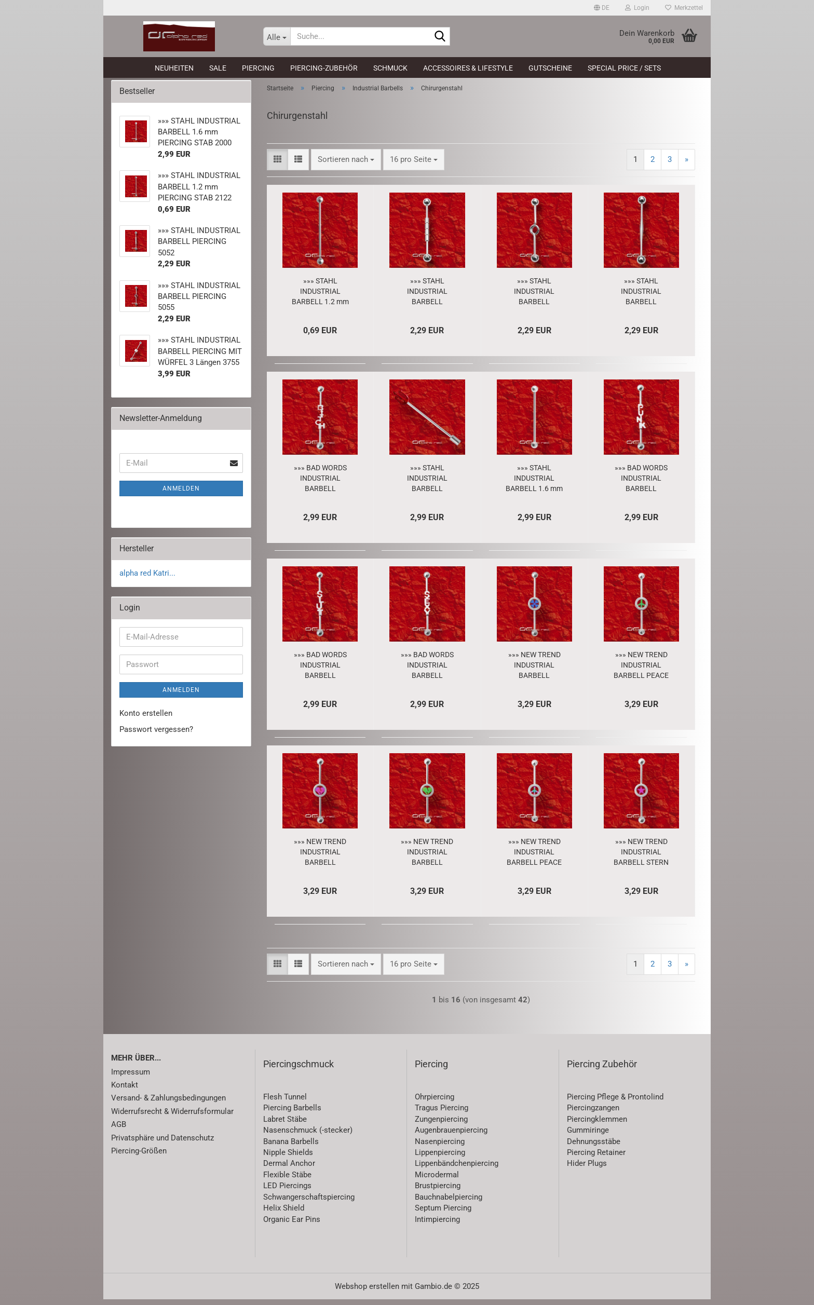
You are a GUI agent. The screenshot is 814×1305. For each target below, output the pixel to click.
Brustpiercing (437, 1192)
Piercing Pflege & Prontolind (615, 1102)
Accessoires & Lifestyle (468, 68)
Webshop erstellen (367, 1292)
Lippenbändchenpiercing (456, 1169)
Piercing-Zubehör (324, 68)
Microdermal (437, 1180)
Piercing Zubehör (602, 1069)
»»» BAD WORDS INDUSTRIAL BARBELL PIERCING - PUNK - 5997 (641, 484)
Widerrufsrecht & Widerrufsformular (172, 1117)
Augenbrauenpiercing (451, 1135)
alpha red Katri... (147, 578)
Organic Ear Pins (291, 1225)
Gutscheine (550, 68)
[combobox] (346, 165)
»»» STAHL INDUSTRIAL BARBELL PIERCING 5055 (534, 297)
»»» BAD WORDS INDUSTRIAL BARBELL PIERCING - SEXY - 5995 (427, 671)
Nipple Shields (288, 1158)
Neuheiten (174, 68)
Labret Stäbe (285, 1125)
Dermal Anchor (289, 1169)
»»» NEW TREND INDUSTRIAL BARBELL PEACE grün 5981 (641, 671)
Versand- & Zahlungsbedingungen (168, 1104)
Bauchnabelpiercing (448, 1202)
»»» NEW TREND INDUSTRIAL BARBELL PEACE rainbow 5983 (534, 858)
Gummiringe (588, 1135)
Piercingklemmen (597, 1125)
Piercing (258, 68)
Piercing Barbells (292, 1114)
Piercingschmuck (298, 1069)
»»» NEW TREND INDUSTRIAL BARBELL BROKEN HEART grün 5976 (427, 858)
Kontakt (124, 1090)
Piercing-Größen (139, 1156)
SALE (217, 68)
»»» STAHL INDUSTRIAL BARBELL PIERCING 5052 (427, 297)
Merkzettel (684, 7)
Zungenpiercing (441, 1125)
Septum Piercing (443, 1213)
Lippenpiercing (440, 1158)
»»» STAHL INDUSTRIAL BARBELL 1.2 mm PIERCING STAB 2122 (320, 297)
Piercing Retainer (596, 1158)
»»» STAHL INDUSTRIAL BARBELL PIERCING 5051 (641, 297)
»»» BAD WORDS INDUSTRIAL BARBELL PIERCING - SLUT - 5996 (320, 671)
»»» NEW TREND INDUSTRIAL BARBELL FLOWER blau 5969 (534, 671)
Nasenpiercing (440, 1147)
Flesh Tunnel (285, 1102)
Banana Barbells (291, 1147)
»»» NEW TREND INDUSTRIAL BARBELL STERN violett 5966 (641, 858)
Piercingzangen (593, 1114)
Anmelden (181, 494)
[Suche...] (276, 36)
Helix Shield (283, 1213)
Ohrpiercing (434, 1102)
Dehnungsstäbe (593, 1147)
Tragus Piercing (441, 1114)
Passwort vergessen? (156, 735)
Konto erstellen (145, 719)
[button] (601, 8)
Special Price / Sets (624, 68)
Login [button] (637, 7)
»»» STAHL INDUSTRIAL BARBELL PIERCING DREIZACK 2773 (427, 484)
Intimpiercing (437, 1225)
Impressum (130, 1077)
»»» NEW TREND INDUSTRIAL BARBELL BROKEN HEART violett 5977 (320, 858)
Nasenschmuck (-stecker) (307, 1135)
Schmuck (390, 68)
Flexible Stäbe (287, 1180)
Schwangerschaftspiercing (309, 1202)
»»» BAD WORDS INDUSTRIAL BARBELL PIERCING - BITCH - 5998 (320, 484)
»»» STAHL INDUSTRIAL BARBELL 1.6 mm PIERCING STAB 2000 (534, 484)
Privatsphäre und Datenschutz (162, 1143)
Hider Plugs (587, 1169)
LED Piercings (287, 1192)
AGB (118, 1130)
